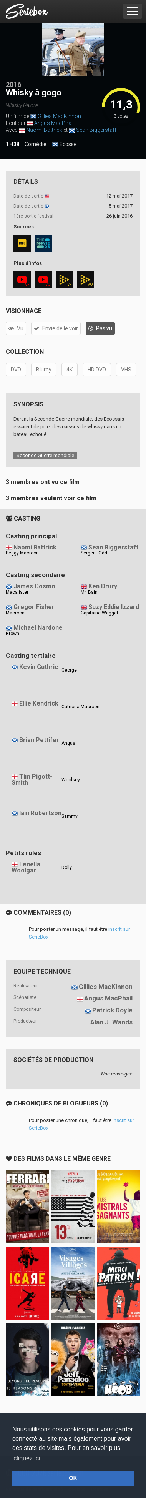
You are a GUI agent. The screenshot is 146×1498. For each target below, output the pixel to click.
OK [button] (73, 1478)
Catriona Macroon (80, 706)
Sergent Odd (94, 553)
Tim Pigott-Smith (32, 780)
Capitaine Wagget (99, 613)
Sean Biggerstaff (96, 130)
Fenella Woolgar (26, 867)
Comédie (35, 144)
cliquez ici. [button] (27, 1458)
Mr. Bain (89, 592)
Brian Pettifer (39, 740)
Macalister (17, 592)
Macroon (15, 613)
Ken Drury (102, 586)
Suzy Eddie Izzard (113, 607)
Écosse (64, 144)
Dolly (66, 867)
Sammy (69, 816)
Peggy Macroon (22, 553)
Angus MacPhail (54, 123)
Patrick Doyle (112, 1010)
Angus (68, 743)
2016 (13, 84)
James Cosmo (34, 586)
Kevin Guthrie (38, 667)
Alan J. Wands (111, 1022)
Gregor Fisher (34, 607)
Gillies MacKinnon (59, 116)
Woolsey (70, 779)
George (69, 670)
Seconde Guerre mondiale (45, 455)
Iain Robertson (40, 813)
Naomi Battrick (44, 130)
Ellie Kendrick (38, 703)
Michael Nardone (38, 627)
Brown (12, 633)
